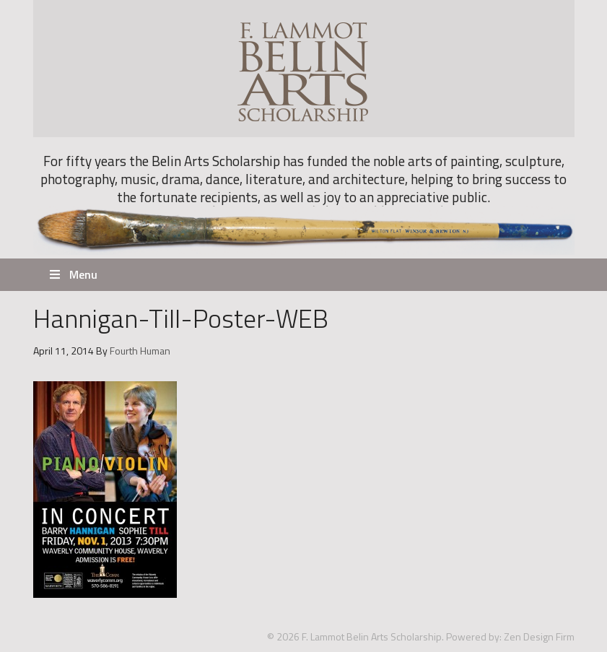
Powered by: (474, 636)
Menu (72, 274)
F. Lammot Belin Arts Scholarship (304, 68)
